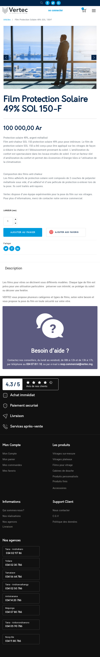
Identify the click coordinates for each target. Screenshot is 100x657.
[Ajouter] (15, 219)
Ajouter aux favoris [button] (66, 232)
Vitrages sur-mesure (64, 453)
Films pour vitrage (63, 465)
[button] (6, 57)
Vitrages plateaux (62, 459)
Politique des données (65, 522)
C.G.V (56, 516)
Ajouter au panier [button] (22, 232)
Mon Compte (10, 453)
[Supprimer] (15, 223)
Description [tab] (13, 268)
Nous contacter (61, 510)
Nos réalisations (12, 516)
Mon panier (9, 459)
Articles (7, 19)
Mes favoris (9, 471)
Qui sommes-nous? (13, 510)
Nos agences (10, 522)
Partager (7, 243)
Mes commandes (12, 465)
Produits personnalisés (65, 476)
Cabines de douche (63, 471)
